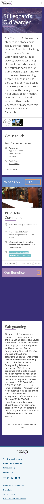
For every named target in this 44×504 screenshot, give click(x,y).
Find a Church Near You (12, 463)
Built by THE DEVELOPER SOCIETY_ (14, 499)
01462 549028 (14, 164)
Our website (11, 169)
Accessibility (8, 472)
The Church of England (12, 459)
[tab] (11, 263)
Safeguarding (9, 468)
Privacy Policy (7, 490)
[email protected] (13, 387)
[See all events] (33, 182)
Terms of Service (9, 494)
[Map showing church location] (22, 299)
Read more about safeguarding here (22, 425)
